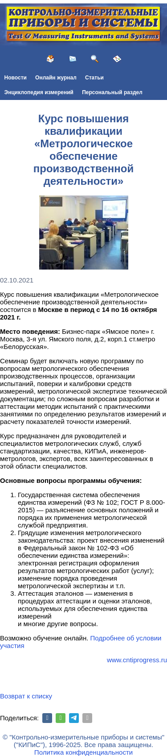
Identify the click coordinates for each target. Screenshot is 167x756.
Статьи (94, 78)
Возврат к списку (26, 696)
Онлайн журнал (56, 78)
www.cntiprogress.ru (137, 660)
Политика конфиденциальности (83, 752)
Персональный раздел (112, 92)
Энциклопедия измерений (38, 92)
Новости (15, 78)
